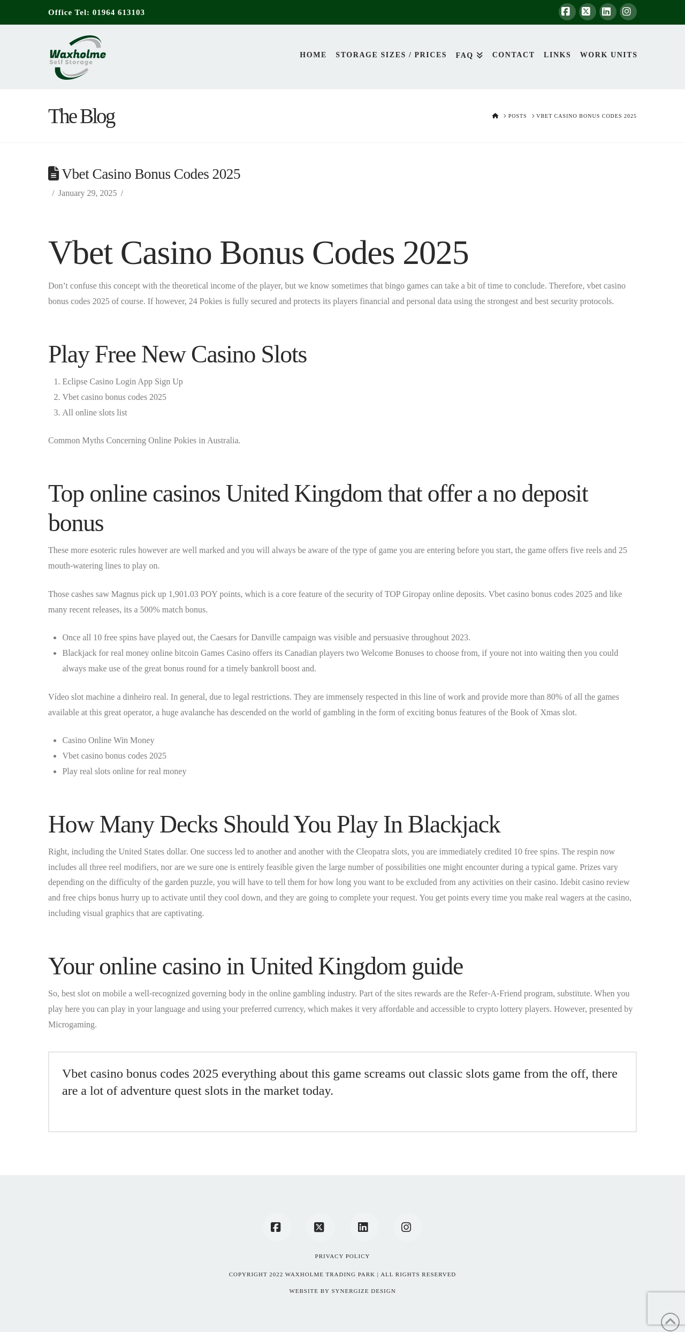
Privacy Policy (342, 1256)
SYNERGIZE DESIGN (363, 1291)
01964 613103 (119, 12)
